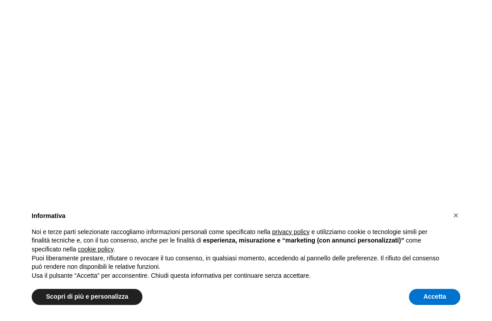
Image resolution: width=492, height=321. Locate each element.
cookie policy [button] (95, 249)
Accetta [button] (434, 296)
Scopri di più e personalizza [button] (87, 296)
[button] (456, 215)
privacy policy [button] (291, 231)
